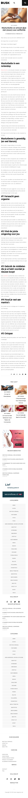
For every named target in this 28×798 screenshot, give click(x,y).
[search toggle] (14, 3)
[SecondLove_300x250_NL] (13, 497)
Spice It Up (14, 586)
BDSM (14, 505)
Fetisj (14, 517)
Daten (14, 508)
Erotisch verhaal (14, 511)
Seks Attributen (14, 570)
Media (14, 542)
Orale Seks (14, 549)
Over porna (5, 756)
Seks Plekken (14, 577)
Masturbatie (4, 70)
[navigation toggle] (25, 3)
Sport (14, 589)
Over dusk (5, 754)
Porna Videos (14, 555)
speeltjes (6, 276)
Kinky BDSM (14, 533)
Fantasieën (14, 514)
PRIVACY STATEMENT (7, 759)
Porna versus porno (8, 757)
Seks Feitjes (14, 574)
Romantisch (14, 567)
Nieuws (14, 545)
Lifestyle (14, 536)
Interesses (14, 530)
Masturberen (14, 539)
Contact (4, 769)
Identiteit (14, 527)
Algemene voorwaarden (9, 761)
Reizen (14, 558)
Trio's (14, 592)
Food (14, 520)
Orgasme (14, 552)
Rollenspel (14, 564)
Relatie (14, 561)
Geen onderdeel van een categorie (14, 524)
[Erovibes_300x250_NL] (13, 447)
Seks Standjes (14, 580)
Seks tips (14, 583)
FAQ (3, 770)
